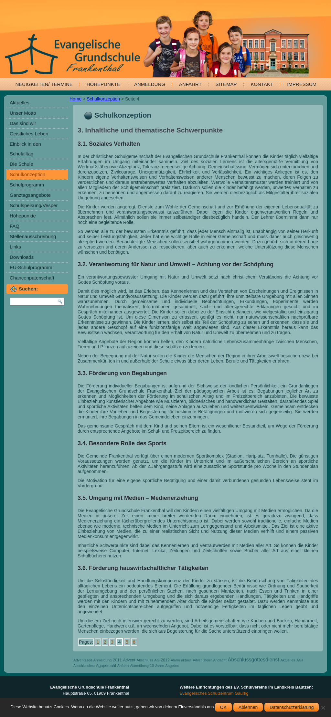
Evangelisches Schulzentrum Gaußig (214, 693)
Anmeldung (149, 84)
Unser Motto (23, 113)
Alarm (175, 660)
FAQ (14, 226)
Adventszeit (82, 660)
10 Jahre (157, 666)
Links (15, 246)
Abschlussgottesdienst (253, 659)
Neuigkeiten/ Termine (44, 84)
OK (223, 707)
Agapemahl (106, 665)
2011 (117, 660)
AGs (300, 660)
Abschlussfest (84, 666)
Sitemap (226, 84)
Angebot (172, 666)
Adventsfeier (202, 660)
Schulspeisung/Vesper (34, 205)
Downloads (22, 257)
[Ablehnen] (323, 707)
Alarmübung (139, 666)
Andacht (220, 660)
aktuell (186, 660)
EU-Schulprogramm (31, 267)
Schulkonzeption (27, 174)
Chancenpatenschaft (32, 277)
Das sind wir (23, 123)
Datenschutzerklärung (292, 707)
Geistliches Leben (29, 133)
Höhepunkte (103, 84)
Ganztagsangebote (30, 195)
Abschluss (144, 660)
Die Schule (21, 164)
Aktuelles (19, 102)
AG (156, 660)
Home (75, 98)
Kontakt (262, 84)
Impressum (301, 84)
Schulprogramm (27, 184)
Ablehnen (248, 707)
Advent (129, 660)
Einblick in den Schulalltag (25, 148)
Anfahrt (190, 84)
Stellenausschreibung (33, 236)
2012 (165, 660)
